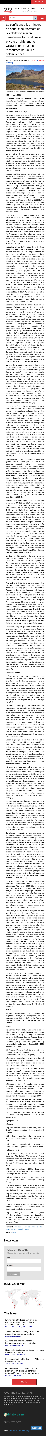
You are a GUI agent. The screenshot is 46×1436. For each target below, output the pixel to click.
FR (43, 2)
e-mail (10, 1266)
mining (14, 1229)
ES (39, 2)
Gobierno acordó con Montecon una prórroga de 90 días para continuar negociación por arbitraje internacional (22, 1370)
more (24, 1382)
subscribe (36, 1428)
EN (36, 2)
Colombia (19, 1227)
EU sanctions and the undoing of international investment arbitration (20, 1342)
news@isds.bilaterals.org (19, 1431)
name (9, 1258)
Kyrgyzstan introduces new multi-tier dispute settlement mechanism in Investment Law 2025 (21, 1322)
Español (41, 60)
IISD (14, 1233)
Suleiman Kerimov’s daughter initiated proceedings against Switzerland (22, 1332)
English (33, 60)
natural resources (23, 1229)
